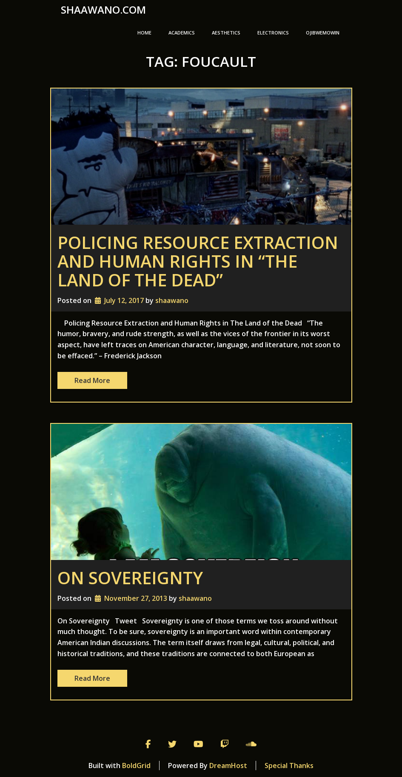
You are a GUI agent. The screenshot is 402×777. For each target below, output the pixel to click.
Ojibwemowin (322, 32)
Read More (92, 380)
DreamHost (228, 765)
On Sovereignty (130, 577)
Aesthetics (226, 32)
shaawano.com (103, 9)
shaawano (171, 300)
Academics (181, 32)
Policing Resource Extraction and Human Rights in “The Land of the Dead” (197, 261)
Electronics (273, 32)
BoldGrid (136, 765)
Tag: (201, 61)
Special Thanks (289, 765)
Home (144, 32)
